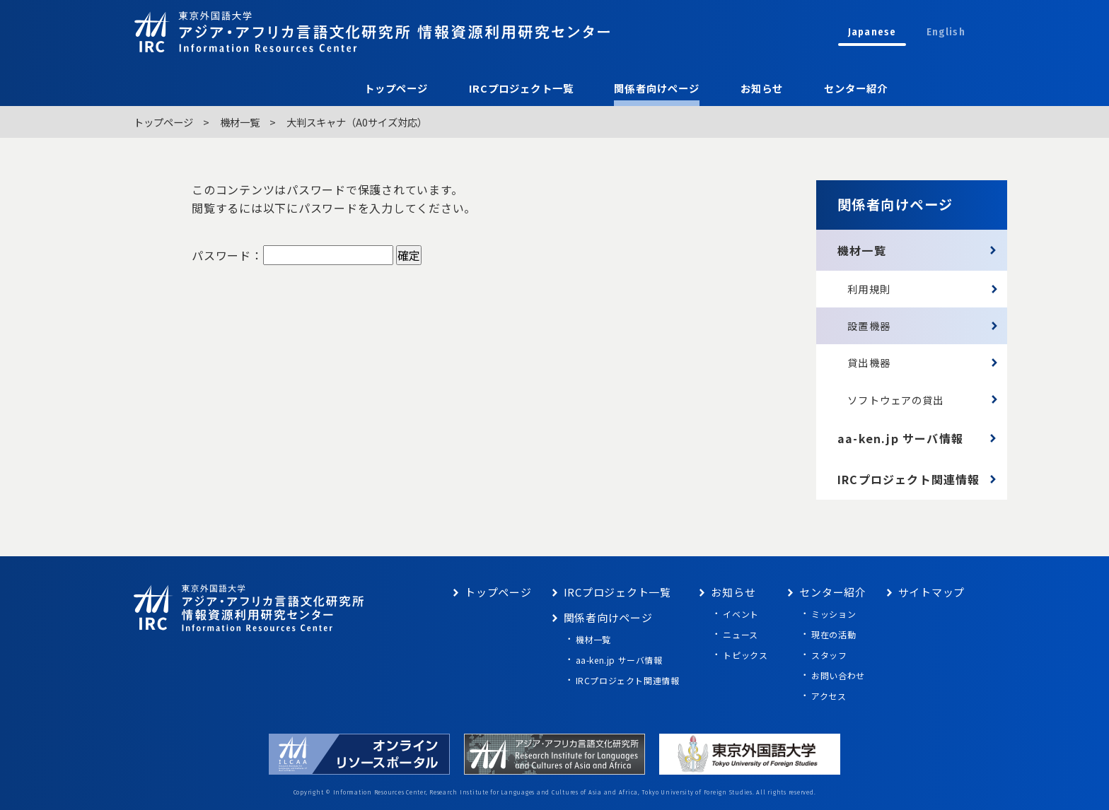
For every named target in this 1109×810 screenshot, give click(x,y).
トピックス (745, 655)
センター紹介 (856, 88)
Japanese (872, 32)
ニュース (740, 634)
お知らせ (762, 88)
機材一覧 (240, 122)
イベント (740, 614)
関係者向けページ (656, 88)
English (946, 32)
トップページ (396, 88)
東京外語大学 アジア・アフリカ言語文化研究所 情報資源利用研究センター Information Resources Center (372, 31)
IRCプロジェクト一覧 (521, 88)
